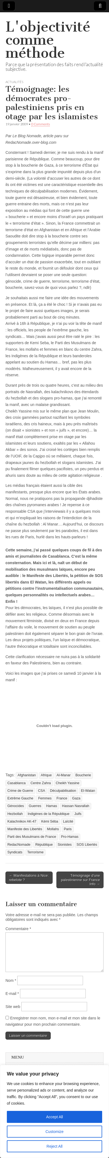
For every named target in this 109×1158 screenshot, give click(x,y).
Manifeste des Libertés (24, 829)
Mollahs (53, 829)
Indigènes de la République (49, 814)
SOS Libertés (87, 845)
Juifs (77, 814)
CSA (41, 791)
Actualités (14, 82)
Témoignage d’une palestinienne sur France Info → (80, 879)
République (44, 845)
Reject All (54, 1146)
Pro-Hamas (70, 837)
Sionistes (65, 845)
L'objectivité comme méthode (47, 40)
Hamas (51, 806)
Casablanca (16, 783)
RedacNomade (18, 845)
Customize (54, 1131)
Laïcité (68, 821)
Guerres (35, 806)
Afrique (46, 775)
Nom (10, 980)
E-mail (12, 993)
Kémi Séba (49, 821)
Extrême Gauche (20, 798)
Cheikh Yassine (67, 783)
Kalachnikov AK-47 (21, 821)
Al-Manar (64, 775)
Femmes (44, 798)
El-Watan (88, 791)
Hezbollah (15, 814)
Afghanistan (27, 775)
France (61, 798)
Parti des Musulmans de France (31, 837)
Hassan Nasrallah (75, 806)
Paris (68, 829)
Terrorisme (35, 852)
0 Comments (40, 124)
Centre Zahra (40, 783)
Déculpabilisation (63, 791)
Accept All (54, 1117)
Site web (12, 1006)
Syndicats (14, 852)
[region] (54, 1111)
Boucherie (83, 775)
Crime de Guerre (20, 791)
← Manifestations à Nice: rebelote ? (29, 877)
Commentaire (18, 929)
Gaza (76, 798)
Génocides (15, 806)
